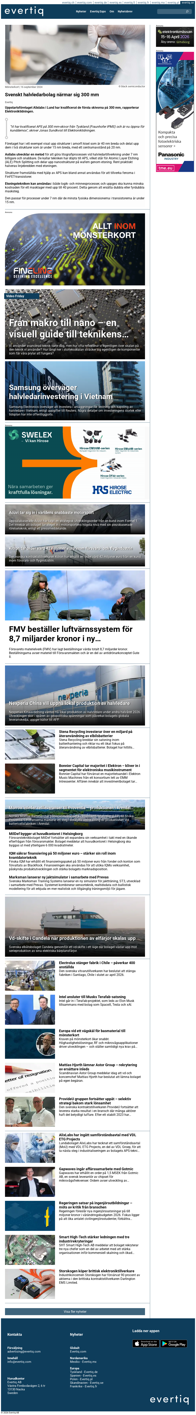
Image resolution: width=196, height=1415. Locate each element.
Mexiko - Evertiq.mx (83, 1362)
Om (112, 11)
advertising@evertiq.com (24, 1351)
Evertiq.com (78, 1351)
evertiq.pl (173, 2)
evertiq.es (116, 2)
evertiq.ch (68, 2)
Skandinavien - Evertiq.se (86, 1383)
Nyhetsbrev (125, 11)
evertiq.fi (129, 2)
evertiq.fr (143, 2)
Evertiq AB (24, 11)
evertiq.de (101, 2)
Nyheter (81, 11)
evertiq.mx (158, 2)
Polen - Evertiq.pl (81, 1379)
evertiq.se (188, 2)
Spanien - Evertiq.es (83, 1375)
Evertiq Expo (98, 11)
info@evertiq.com (19, 1362)
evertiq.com (84, 2)
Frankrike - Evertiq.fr (83, 1386)
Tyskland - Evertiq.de (84, 1372)
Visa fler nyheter (75, 1312)
